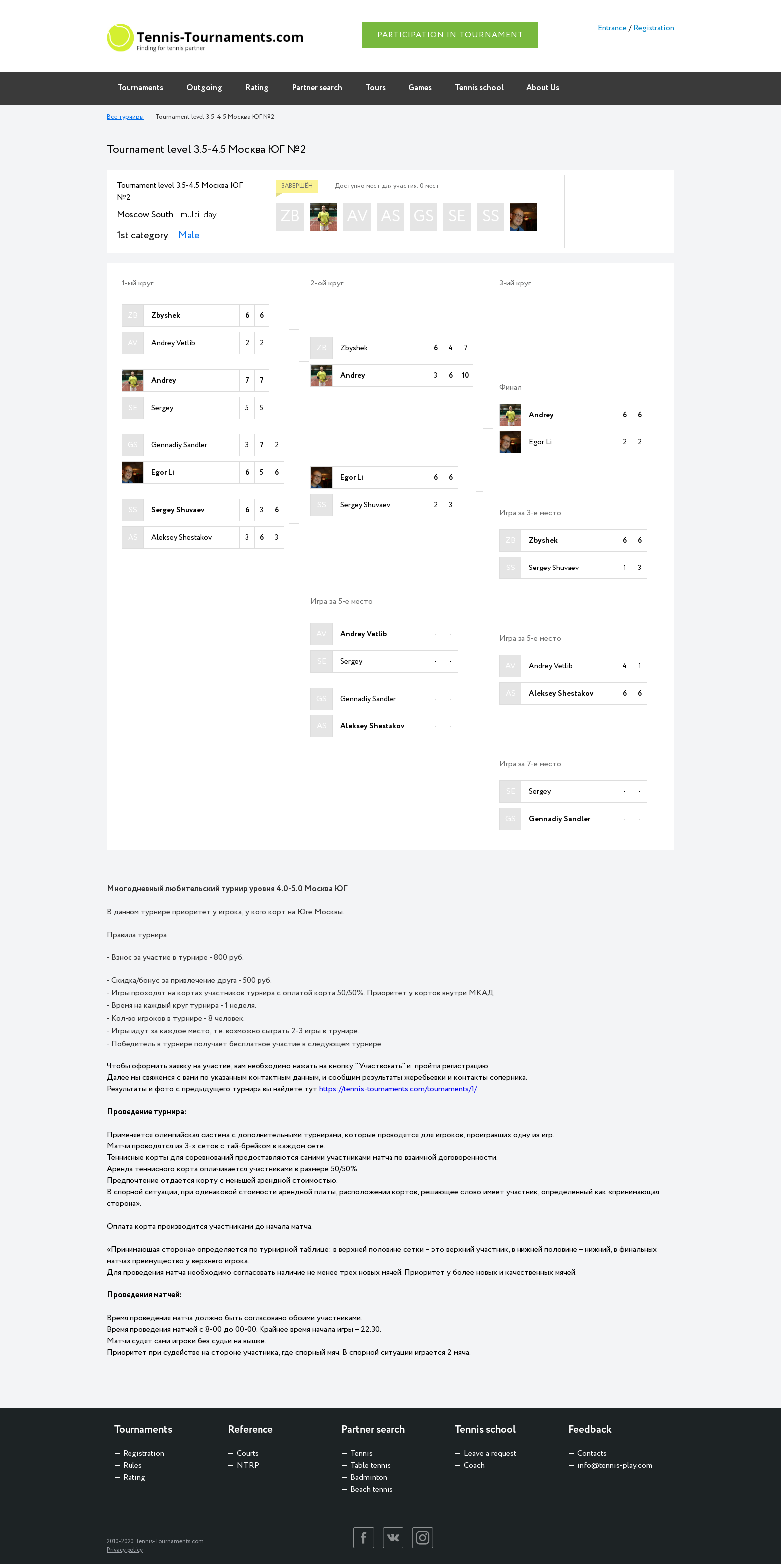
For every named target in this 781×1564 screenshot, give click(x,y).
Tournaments (140, 88)
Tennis (361, 1453)
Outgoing (204, 88)
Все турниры (125, 117)
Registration (653, 28)
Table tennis (370, 1465)
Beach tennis (371, 1489)
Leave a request (490, 1453)
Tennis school (479, 88)
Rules (132, 1465)
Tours (375, 88)
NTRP (248, 1465)
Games (420, 88)
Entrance (612, 28)
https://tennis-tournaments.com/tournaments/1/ (398, 1089)
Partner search (317, 88)
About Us (542, 88)
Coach (474, 1465)
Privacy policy (125, 1550)
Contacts (592, 1453)
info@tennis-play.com (614, 1465)
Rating (257, 88)
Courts (248, 1453)
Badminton (368, 1477)
